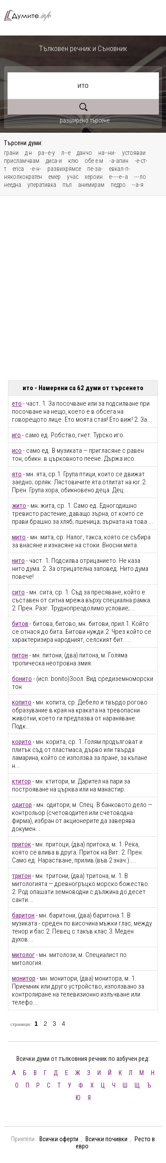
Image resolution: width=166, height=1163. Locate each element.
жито (19, 506)
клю (73, 160)
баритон (23, 915)
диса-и (54, 160)
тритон (21, 876)
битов (20, 624)
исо (17, 451)
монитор (23, 978)
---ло (140, 176)
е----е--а (118, 176)
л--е (65, 152)
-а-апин (118, 160)
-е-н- (35, 168)
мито (19, 537)
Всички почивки (106, 1139)
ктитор (21, 781)
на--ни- (107, 152)
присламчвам (21, 160)
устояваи (134, 152)
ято (17, 474)
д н (28, 152)
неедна (12, 184)
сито (18, 592)
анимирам (91, 184)
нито (18, 561)
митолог (23, 955)
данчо (84, 152)
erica (18, 168)
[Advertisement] (83, 288)
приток (21, 844)
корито (21, 742)
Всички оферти (58, 1139)
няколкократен (23, 176)
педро (118, 184)
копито (21, 702)
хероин (94, 176)
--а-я (137, 184)
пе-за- (95, 168)
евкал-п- (119, 168)
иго (16, 435)
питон (20, 655)
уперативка (41, 184)
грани (11, 152)
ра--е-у (46, 152)
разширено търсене (84, 120)
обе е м (94, 160)
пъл (67, 184)
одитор (22, 805)
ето (17, 403)
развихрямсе (64, 168)
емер (54, 176)
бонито (22, 679)
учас (72, 176)
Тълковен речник (31, 15)
